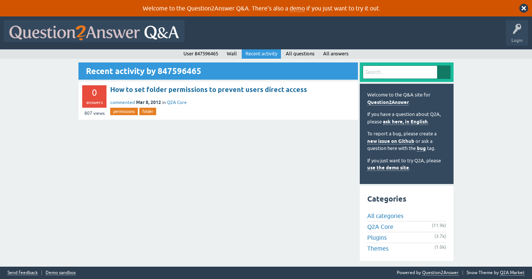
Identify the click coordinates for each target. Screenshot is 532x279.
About (418, 37)
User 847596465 (200, 53)
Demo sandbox (61, 272)
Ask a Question (368, 37)
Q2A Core (177, 102)
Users (337, 37)
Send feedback (22, 272)
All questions (300, 53)
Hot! (257, 37)
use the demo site (388, 168)
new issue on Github (390, 141)
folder (147, 111)
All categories (385, 215)
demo (297, 8)
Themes (378, 248)
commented (122, 102)
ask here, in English (405, 122)
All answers (336, 53)
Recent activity (261, 53)
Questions (231, 37)
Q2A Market (512, 272)
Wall (232, 53)
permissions (124, 111)
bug (421, 148)
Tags (314, 37)
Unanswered (285, 37)
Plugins (377, 237)
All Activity (201, 37)
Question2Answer (388, 102)
